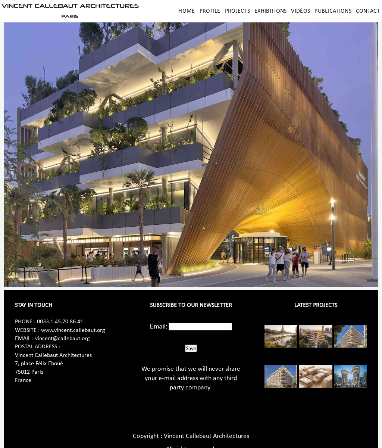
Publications (332, 11)
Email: (158, 326)
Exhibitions (270, 11)
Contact (368, 11)
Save (191, 348)
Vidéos (300, 11)
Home (186, 11)
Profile (210, 11)
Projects (237, 11)
